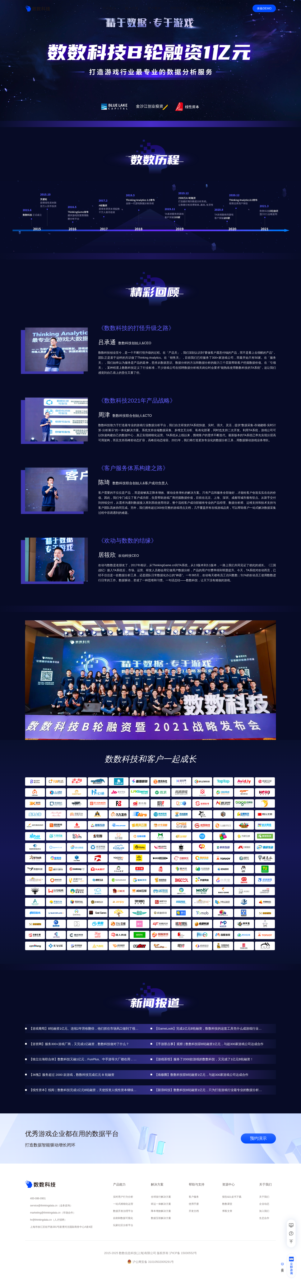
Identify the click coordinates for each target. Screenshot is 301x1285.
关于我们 (264, 1196)
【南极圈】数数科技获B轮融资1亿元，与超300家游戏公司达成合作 (201, 1074)
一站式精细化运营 (123, 1203)
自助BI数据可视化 (123, 1218)
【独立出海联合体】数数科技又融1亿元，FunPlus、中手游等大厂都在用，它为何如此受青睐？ (83, 1059)
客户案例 (154, 8)
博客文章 (227, 1211)
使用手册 (194, 1203)
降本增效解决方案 (161, 1211)
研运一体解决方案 (161, 1203)
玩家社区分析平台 (123, 1225)
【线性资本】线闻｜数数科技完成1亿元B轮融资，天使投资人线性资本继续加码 (83, 1090)
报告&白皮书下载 (231, 1196)
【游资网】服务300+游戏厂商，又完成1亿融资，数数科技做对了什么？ (79, 1044)
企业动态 (264, 1203)
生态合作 (264, 1218)
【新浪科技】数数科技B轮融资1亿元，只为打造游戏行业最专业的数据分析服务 (209, 1090)
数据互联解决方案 (161, 1218)
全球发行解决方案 (161, 1196)
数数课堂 (227, 1203)
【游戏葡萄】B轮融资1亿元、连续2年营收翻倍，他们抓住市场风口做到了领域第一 (83, 1028)
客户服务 (194, 1196)
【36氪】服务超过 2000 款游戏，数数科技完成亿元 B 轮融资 (71, 1074)
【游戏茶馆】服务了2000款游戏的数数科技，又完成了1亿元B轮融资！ (204, 1059)
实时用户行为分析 (123, 1196)
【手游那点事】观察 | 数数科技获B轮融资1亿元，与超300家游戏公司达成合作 (209, 1044)
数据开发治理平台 (123, 1211)
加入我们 (264, 1211)
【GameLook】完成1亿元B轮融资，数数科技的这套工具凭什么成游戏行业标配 (209, 1028)
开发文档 (194, 1211)
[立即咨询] (291, 1266)
